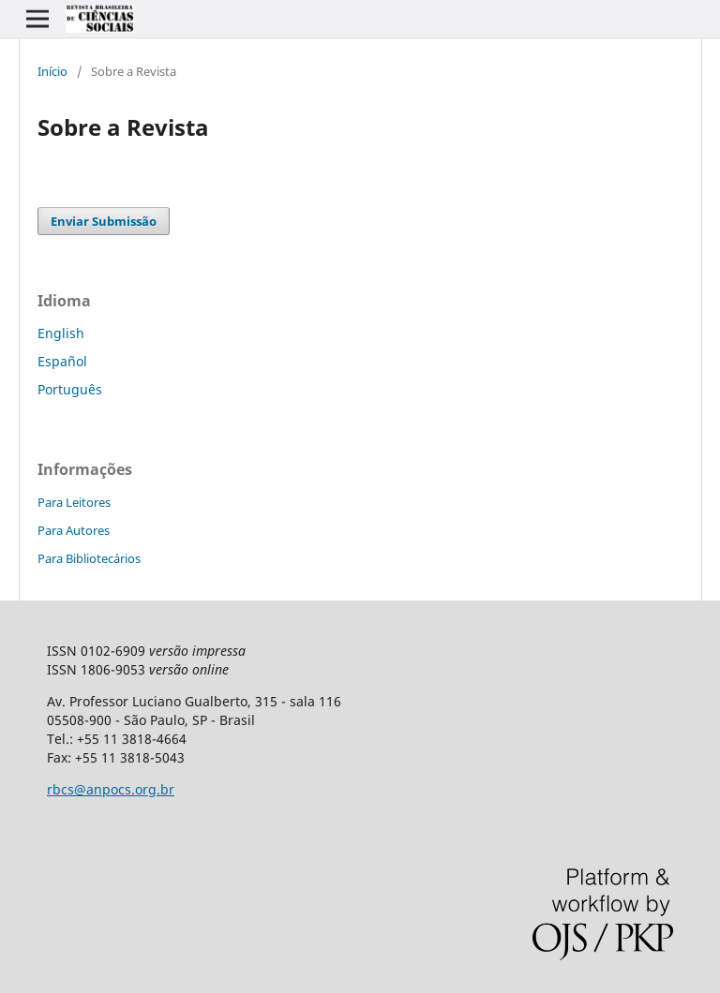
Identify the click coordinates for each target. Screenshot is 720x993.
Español (62, 361)
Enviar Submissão (104, 221)
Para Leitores (74, 502)
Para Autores (74, 530)
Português (70, 389)
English (61, 333)
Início (53, 71)
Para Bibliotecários (89, 558)
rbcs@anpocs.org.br (110, 789)
